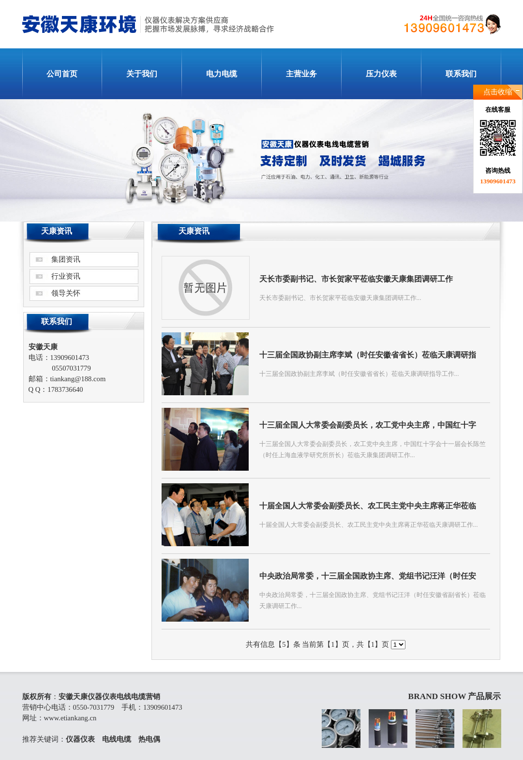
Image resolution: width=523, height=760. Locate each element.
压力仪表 (381, 74)
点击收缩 (497, 92)
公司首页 (61, 74)
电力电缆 (221, 74)
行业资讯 (65, 276)
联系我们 (461, 74)
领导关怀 (65, 293)
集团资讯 (65, 259)
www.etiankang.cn (70, 718)
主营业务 (301, 74)
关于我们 (141, 74)
